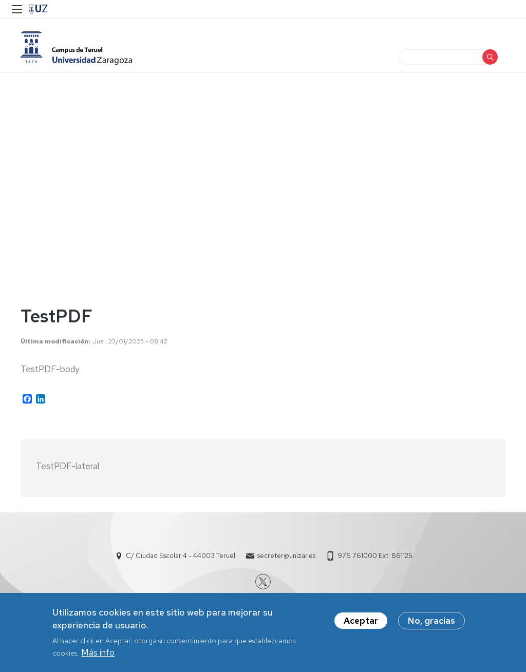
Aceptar (361, 620)
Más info (98, 652)
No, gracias (431, 620)
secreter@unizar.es (286, 555)
